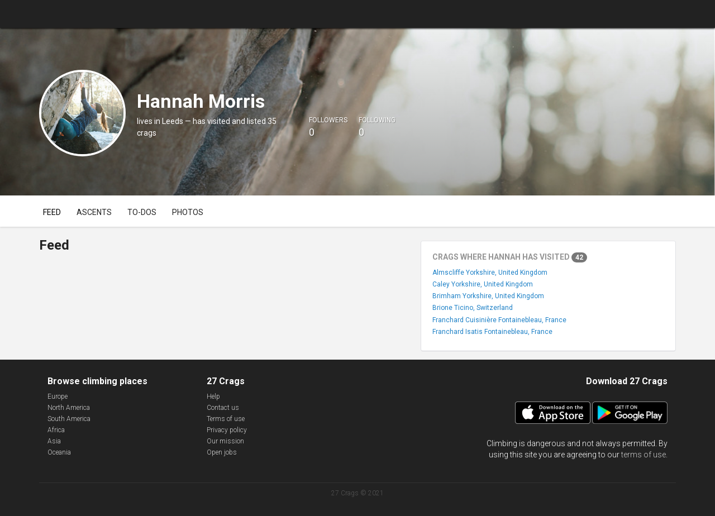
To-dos (141, 212)
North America (68, 408)
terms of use (643, 454)
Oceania (59, 452)
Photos (187, 212)
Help (213, 396)
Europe (57, 396)
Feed (52, 212)
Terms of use (226, 419)
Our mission (225, 441)
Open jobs (222, 452)
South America (68, 419)
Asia (54, 441)
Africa (56, 430)
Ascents (94, 212)
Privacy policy (227, 430)
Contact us (223, 408)
